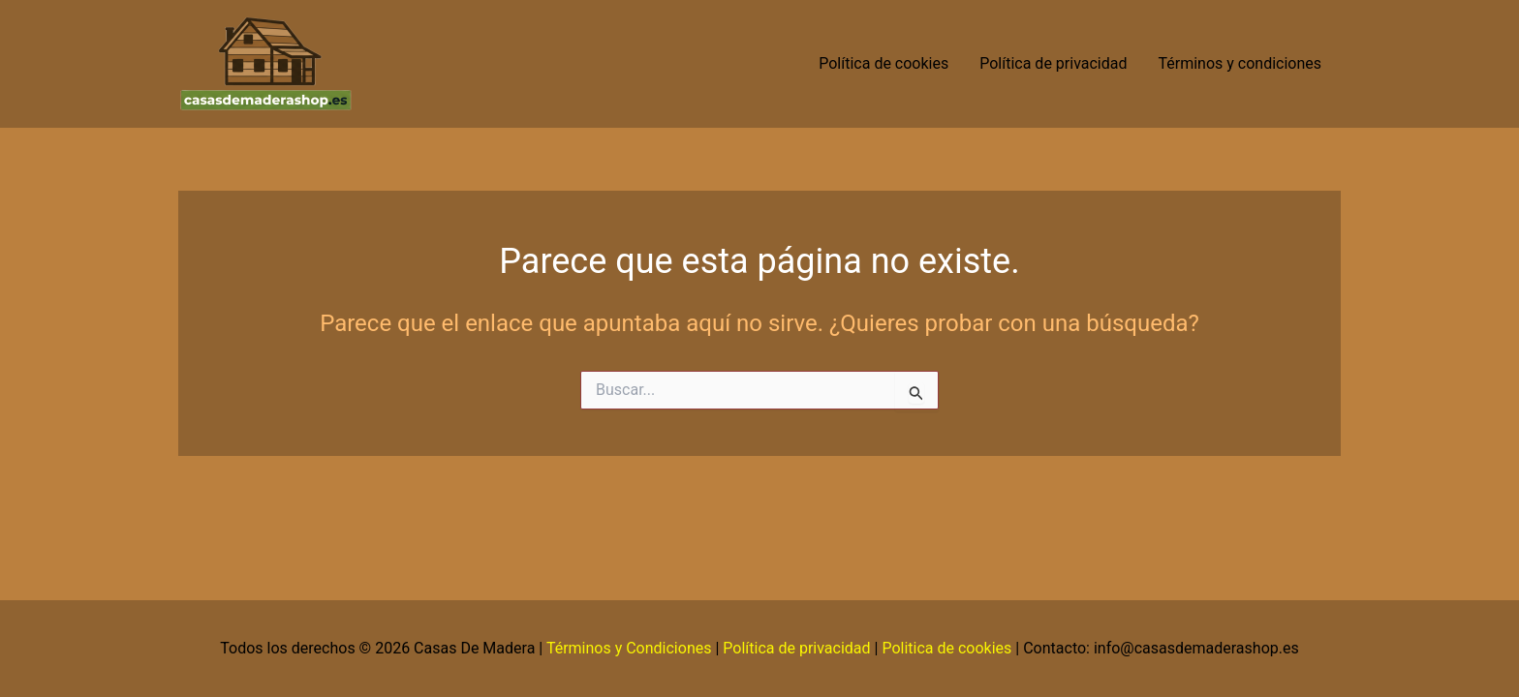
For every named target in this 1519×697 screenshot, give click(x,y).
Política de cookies (883, 63)
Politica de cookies (946, 648)
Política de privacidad (1053, 63)
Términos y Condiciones (629, 648)
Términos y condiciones (1241, 63)
